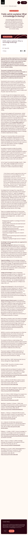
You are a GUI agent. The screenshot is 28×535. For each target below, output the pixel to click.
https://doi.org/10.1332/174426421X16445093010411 (12, 409)
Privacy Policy (12, 527)
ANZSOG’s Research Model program (9, 300)
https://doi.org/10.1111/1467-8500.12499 (9, 384)
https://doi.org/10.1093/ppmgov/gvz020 (9, 400)
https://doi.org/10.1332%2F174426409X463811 (10, 445)
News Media (6, 6)
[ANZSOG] (3, 2)
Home (2, 6)
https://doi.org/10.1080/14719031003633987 (10, 391)
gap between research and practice (9, 131)
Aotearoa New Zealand (17, 122)
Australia (3, 124)
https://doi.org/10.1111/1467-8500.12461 (9, 455)
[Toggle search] (18, 2)
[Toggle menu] (24, 2)
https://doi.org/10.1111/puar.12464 (8, 419)
